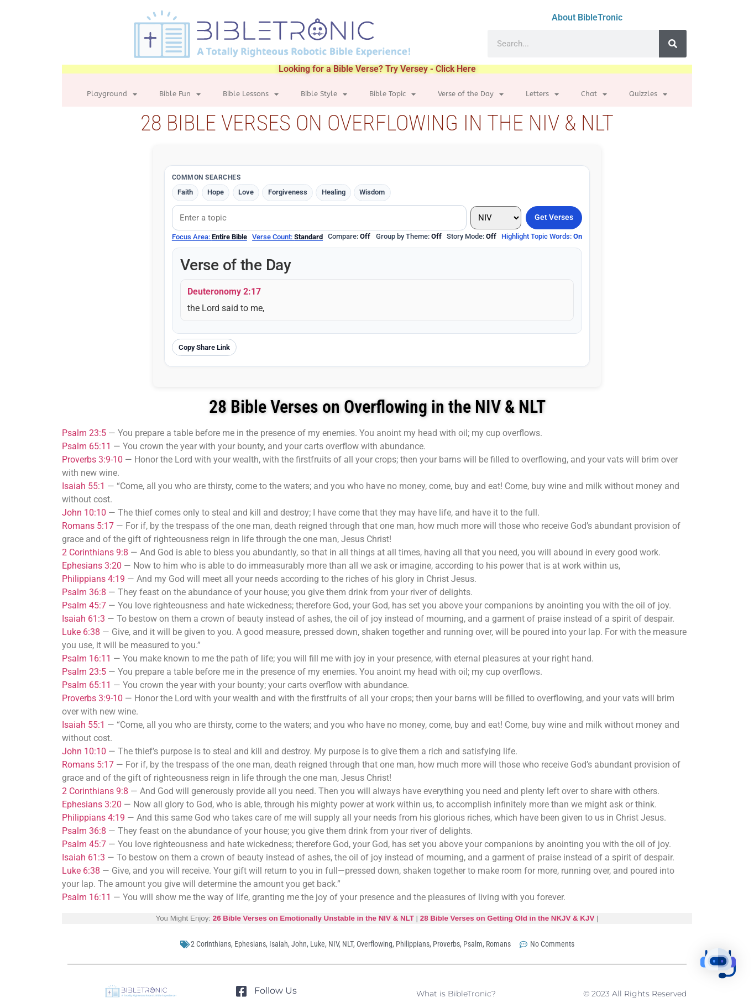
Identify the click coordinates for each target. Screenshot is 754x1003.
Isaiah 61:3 (83, 618)
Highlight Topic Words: (541, 236)
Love (246, 192)
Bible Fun (180, 94)
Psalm (473, 943)
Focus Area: (209, 237)
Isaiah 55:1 (83, 486)
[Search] (673, 43)
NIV (333, 943)
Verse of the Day (471, 94)
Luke (317, 943)
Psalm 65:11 (86, 446)
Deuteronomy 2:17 (224, 291)
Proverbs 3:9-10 (92, 459)
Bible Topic (392, 94)
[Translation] (495, 217)
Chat (594, 94)
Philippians (413, 943)
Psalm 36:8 (84, 592)
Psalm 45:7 (84, 605)
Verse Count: (287, 237)
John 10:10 (84, 512)
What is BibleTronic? (456, 994)
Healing (333, 192)
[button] (719, 966)
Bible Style (324, 94)
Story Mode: (471, 236)
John (299, 943)
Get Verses (554, 217)
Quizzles (648, 94)
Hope (215, 192)
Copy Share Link (204, 347)
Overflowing (374, 943)
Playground (112, 94)
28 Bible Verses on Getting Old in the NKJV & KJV (507, 918)
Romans (498, 943)
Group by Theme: (409, 236)
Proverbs (446, 943)
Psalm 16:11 (86, 658)
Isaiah (278, 943)
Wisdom (372, 192)
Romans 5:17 (88, 526)
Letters (542, 94)
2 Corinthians (211, 943)
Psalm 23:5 (84, 433)
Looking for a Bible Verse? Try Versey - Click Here (377, 69)
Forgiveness (287, 192)
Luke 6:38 (81, 632)
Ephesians (250, 943)
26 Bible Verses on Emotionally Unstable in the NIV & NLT (313, 918)
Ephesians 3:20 (92, 565)
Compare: (349, 236)
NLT (347, 943)
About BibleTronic (587, 17)
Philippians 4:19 (93, 579)
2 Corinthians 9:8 (95, 552)
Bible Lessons (251, 94)
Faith (185, 192)
